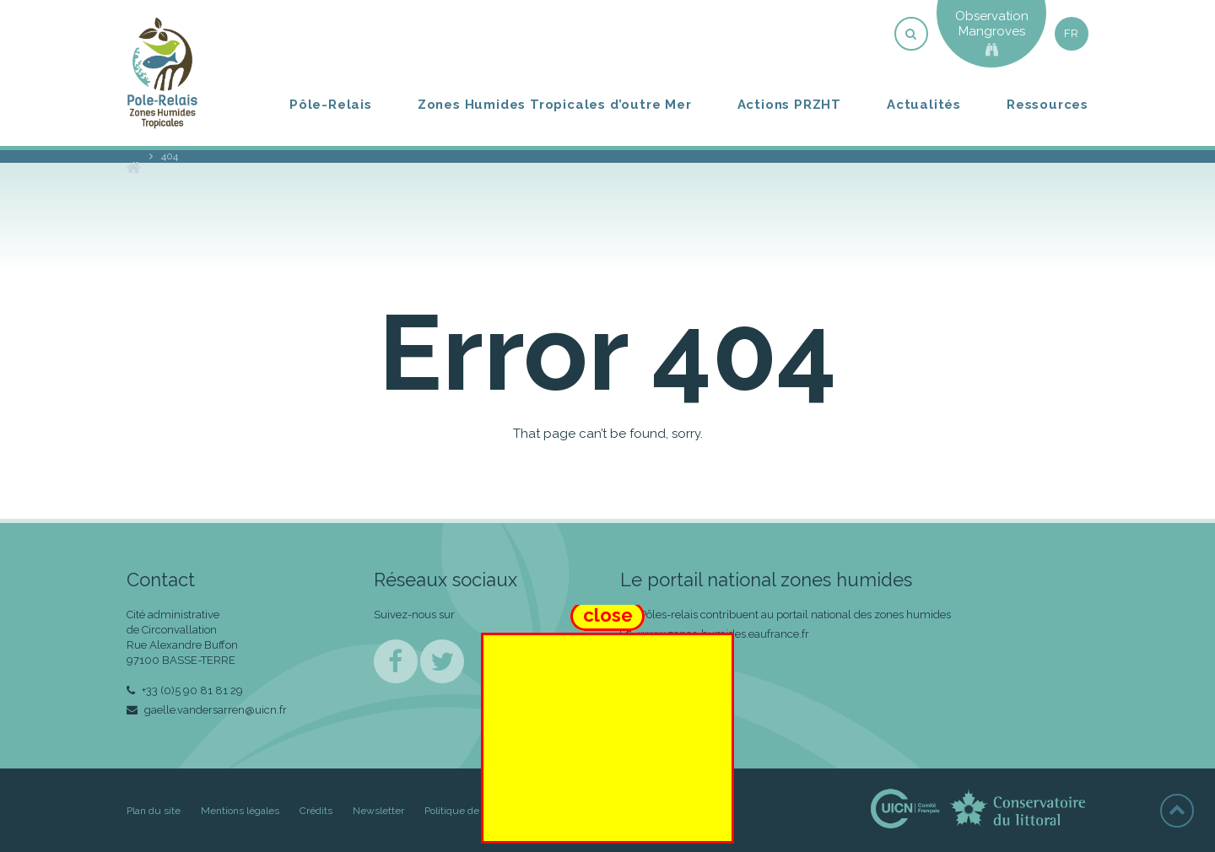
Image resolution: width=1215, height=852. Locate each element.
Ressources (1047, 104)
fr (1071, 33)
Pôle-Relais (330, 104)
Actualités (924, 104)
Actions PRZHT (789, 104)
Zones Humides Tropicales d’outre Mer (555, 104)
